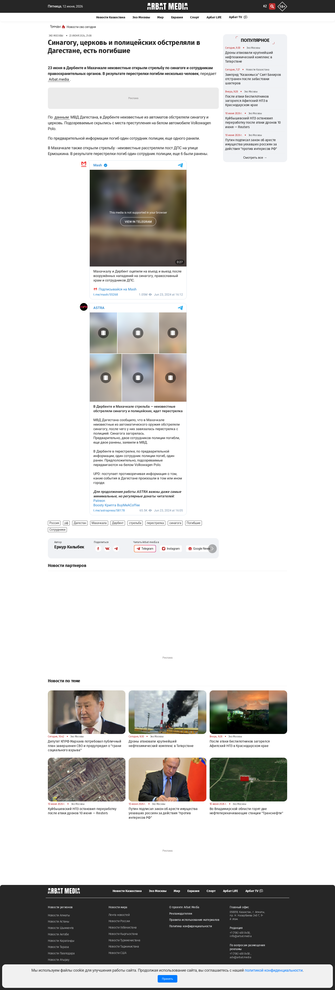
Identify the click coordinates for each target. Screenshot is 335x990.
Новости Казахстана (110, 17)
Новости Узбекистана (123, 927)
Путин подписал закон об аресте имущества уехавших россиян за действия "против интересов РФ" (251, 144)
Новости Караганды (61, 941)
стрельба (135, 523)
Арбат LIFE (214, 17)
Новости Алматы (59, 915)
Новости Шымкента (61, 928)
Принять (167, 978)
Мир (160, 17)
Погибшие (193, 523)
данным (61, 117)
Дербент (117, 523)
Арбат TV (238, 17)
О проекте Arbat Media (184, 907)
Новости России (119, 921)
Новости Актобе (58, 934)
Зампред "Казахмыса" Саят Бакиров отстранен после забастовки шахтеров (253, 79)
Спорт (194, 17)
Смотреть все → (255, 158)
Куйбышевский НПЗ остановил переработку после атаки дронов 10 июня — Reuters (253, 122)
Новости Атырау (58, 960)
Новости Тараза (58, 947)
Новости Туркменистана (124, 940)
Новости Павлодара (61, 953)
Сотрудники (57, 529)
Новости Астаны (58, 921)
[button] (212, 548)
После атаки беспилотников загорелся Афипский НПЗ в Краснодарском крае (247, 100)
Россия (54, 523)
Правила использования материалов (194, 920)
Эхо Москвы (141, 17)
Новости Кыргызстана (123, 934)
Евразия (177, 17)
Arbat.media (59, 79)
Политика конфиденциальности (190, 926)
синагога (175, 523)
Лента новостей (119, 915)
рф (66, 523)
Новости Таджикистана (124, 946)
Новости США (117, 953)
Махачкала (99, 523)
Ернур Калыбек (69, 546)
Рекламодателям (180, 913)
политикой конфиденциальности (274, 970)
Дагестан (80, 523)
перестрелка (155, 523)
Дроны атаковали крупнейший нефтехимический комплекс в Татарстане (249, 57)
